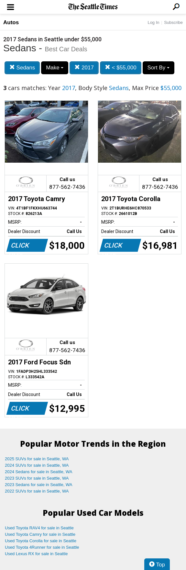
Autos (11, 22)
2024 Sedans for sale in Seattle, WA (38, 471)
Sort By (159, 68)
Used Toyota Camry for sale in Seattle (40, 534)
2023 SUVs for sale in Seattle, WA (37, 478)
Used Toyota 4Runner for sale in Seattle (42, 547)
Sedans (22, 68)
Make (54, 68)
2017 (84, 68)
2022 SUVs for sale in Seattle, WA (37, 491)
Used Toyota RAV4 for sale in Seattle (39, 527)
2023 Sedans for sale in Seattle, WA (38, 484)
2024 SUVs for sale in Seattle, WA (37, 465)
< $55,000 (121, 68)
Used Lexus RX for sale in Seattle (36, 553)
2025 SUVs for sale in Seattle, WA (37, 458)
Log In (153, 22)
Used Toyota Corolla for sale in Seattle (40, 540)
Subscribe (173, 22)
